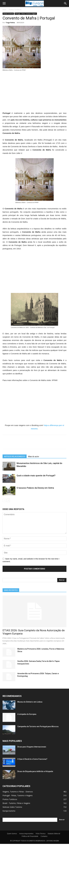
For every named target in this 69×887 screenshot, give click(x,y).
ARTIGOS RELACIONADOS (14, 456)
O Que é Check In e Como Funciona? (32, 759)
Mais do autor (33, 456)
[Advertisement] (34, 92)
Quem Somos (12, 833)
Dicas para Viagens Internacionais (31, 747)
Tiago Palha (10, 22)
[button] (65, 3)
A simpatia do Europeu (26, 714)
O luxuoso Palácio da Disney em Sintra (35, 488)
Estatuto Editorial (54, 833)
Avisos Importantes (26, 833)
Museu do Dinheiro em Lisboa (29, 702)
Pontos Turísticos (15, 9)
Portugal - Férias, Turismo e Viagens (25, 13)
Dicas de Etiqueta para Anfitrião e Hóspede (35, 771)
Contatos (44, 836)
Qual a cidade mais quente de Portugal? (36, 475)
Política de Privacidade (30, 836)
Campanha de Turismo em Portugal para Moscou (38, 726)
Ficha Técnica (40, 833)
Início (4, 9)
